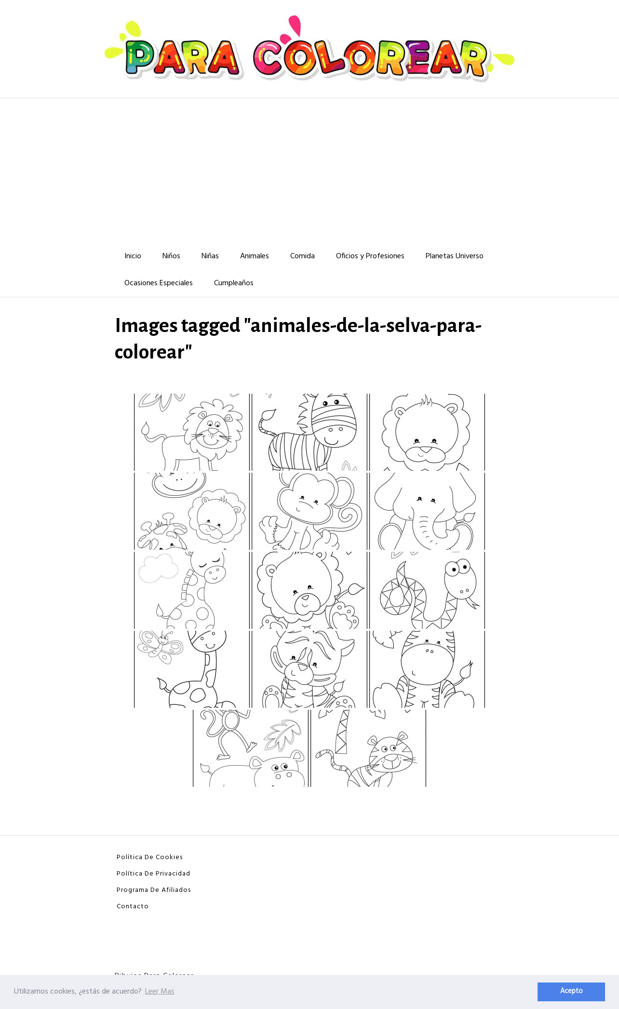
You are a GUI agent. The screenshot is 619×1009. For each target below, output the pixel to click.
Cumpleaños (234, 283)
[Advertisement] (309, 170)
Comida (302, 256)
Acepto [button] (571, 991)
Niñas (210, 256)
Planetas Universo (455, 256)
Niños (171, 256)
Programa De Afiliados (154, 890)
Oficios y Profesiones (370, 256)
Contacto (133, 906)
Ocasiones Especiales (158, 283)
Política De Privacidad (153, 873)
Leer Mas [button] (160, 991)
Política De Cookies (150, 857)
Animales (254, 256)
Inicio (132, 256)
